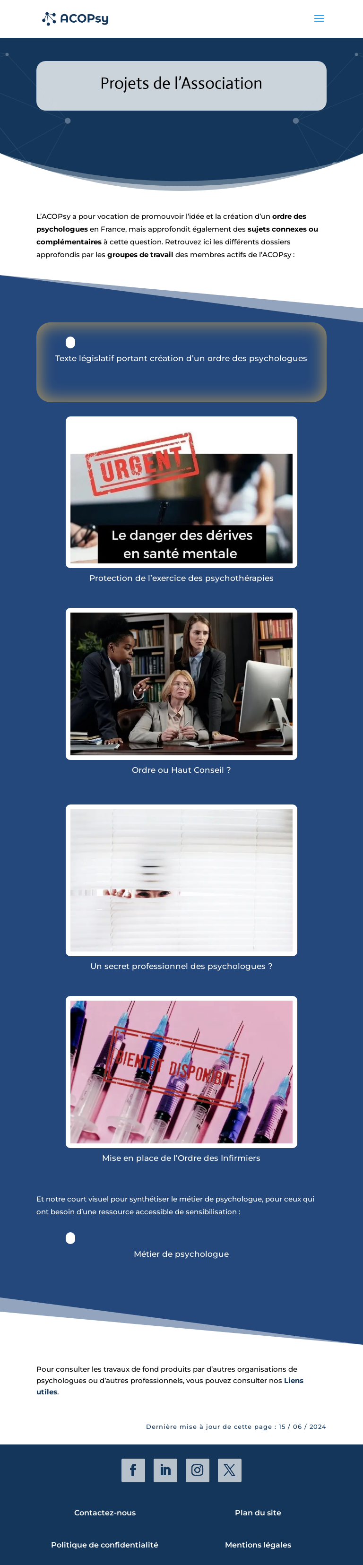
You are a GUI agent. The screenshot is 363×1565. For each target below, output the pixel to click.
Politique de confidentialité (104, 1544)
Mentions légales (258, 1544)
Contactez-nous (105, 1512)
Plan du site (258, 1512)
